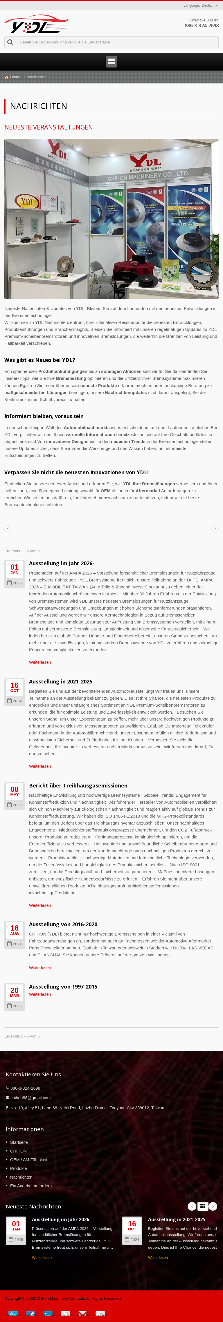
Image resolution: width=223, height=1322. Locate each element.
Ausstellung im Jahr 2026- (61, 563)
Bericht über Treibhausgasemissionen (78, 785)
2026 (14, 583)
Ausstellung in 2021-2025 (60, 681)
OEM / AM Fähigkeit (28, 1159)
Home (15, 77)
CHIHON (18, 1151)
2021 (14, 944)
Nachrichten (37, 77)
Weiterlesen (40, 662)
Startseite (19, 1142)
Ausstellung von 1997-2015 (63, 986)
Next (212, 1206)
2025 (14, 805)
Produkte (18, 1168)
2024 (14, 701)
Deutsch (208, 5)
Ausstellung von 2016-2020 (63, 924)
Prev (192, 1206)
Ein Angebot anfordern (31, 1186)
